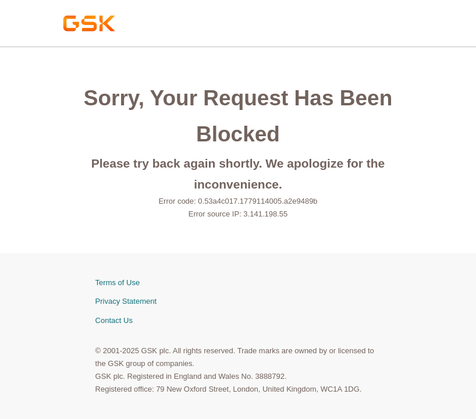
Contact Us (114, 320)
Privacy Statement (126, 301)
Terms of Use (117, 282)
